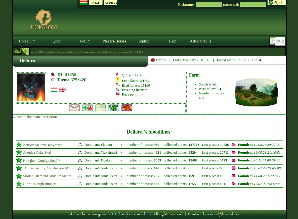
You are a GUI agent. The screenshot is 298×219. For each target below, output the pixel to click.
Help (172, 41)
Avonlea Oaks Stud (37, 152)
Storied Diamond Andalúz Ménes (47, 176)
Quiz (56, 41)
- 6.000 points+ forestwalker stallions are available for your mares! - (84, 52)
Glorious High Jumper (39, 184)
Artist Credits (200, 41)
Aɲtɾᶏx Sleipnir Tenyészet (42, 145)
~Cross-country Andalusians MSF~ (48, 168)
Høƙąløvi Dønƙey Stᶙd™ (42, 160)
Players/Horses (114, 41)
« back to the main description (35, 117)
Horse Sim (27, 41)
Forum (85, 41)
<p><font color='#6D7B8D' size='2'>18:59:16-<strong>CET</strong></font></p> (278, 41)
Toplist (143, 41)
